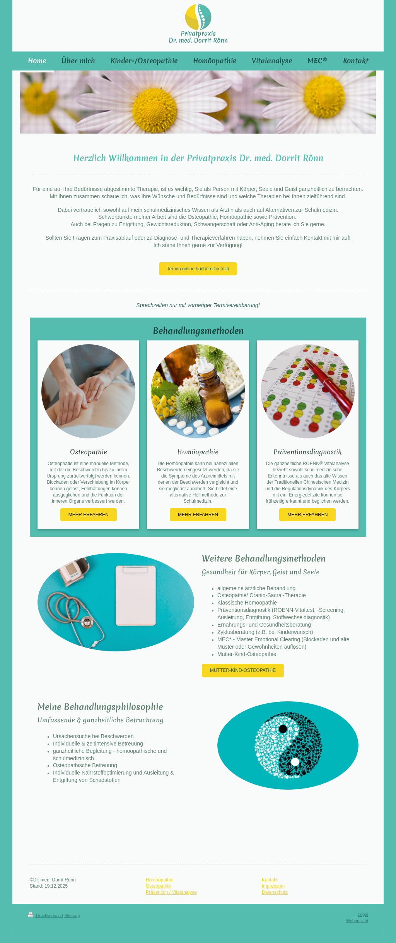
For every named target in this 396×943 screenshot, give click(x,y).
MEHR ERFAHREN (88, 514)
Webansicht (357, 920)
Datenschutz (275, 892)
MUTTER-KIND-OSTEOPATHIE (243, 670)
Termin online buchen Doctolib (198, 268)
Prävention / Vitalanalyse (171, 892)
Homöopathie (159, 880)
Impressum (273, 886)
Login (363, 914)
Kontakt (270, 880)
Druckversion (45, 915)
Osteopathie (158, 886)
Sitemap (72, 915)
